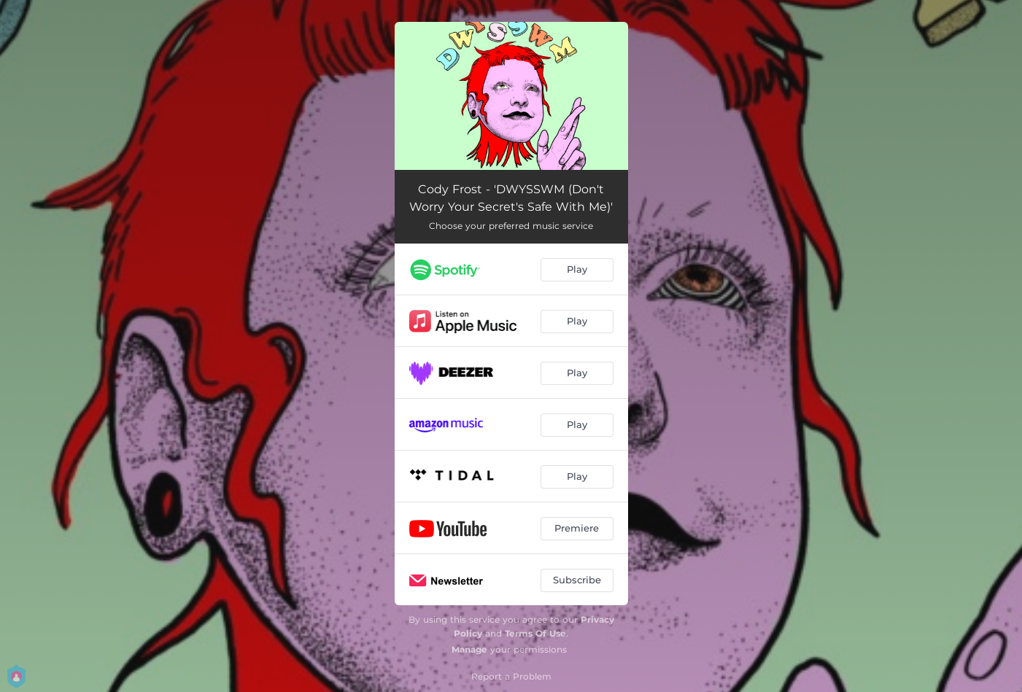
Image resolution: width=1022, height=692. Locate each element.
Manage (469, 649)
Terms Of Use (535, 633)
